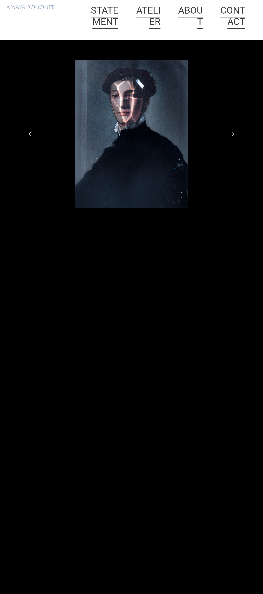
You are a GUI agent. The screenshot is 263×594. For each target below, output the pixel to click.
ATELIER (148, 16)
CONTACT (232, 16)
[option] (131, 134)
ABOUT (190, 16)
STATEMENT (104, 16)
